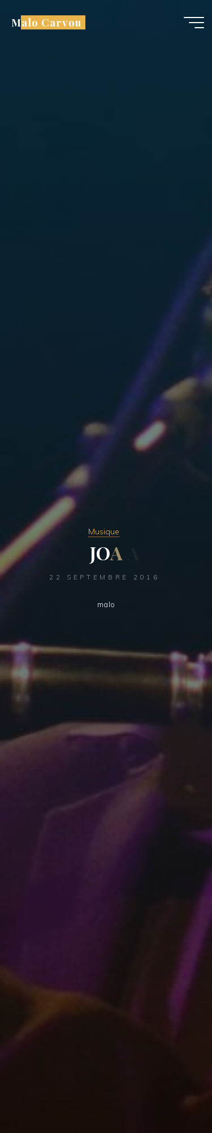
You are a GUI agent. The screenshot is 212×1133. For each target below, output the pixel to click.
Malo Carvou (46, 22)
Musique (103, 531)
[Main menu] (194, 22)
